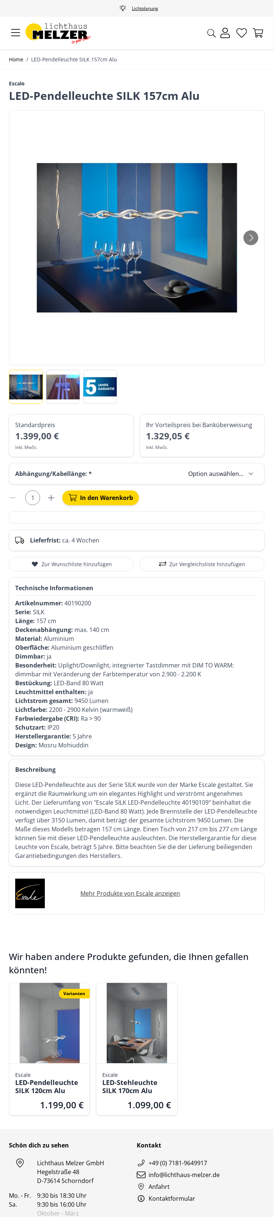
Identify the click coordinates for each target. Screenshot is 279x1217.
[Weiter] (251, 237)
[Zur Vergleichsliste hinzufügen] (202, 564)
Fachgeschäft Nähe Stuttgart (137, 8)
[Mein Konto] (225, 33)
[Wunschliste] (241, 33)
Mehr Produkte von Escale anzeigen (130, 893)
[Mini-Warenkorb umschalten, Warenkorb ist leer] (258, 33)
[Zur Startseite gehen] (58, 33)
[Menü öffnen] (15, 33)
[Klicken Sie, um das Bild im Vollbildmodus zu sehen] (136, 238)
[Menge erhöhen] (51, 497)
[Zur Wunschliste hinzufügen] (71, 564)
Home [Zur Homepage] (16, 59)
